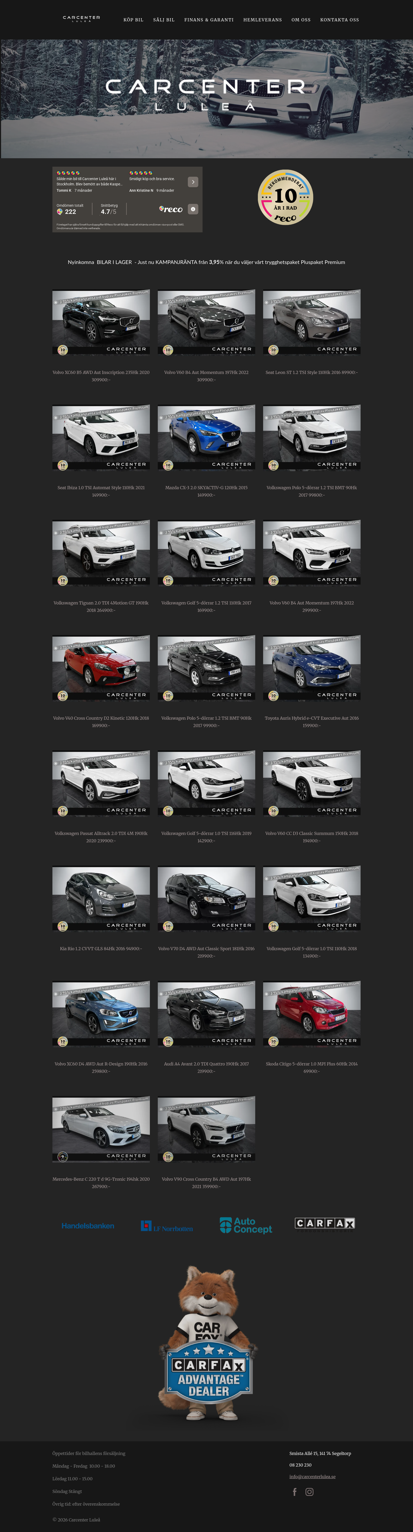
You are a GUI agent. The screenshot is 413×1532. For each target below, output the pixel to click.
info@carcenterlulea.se (312, 1476)
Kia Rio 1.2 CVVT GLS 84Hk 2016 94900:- (101, 948)
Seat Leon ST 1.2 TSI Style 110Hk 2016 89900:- (312, 372)
